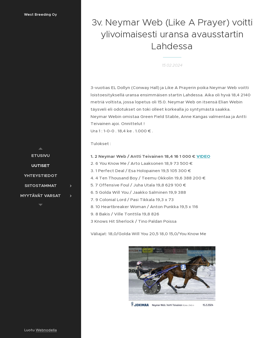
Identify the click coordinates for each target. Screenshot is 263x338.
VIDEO (203, 156)
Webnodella (46, 330)
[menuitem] (40, 155)
